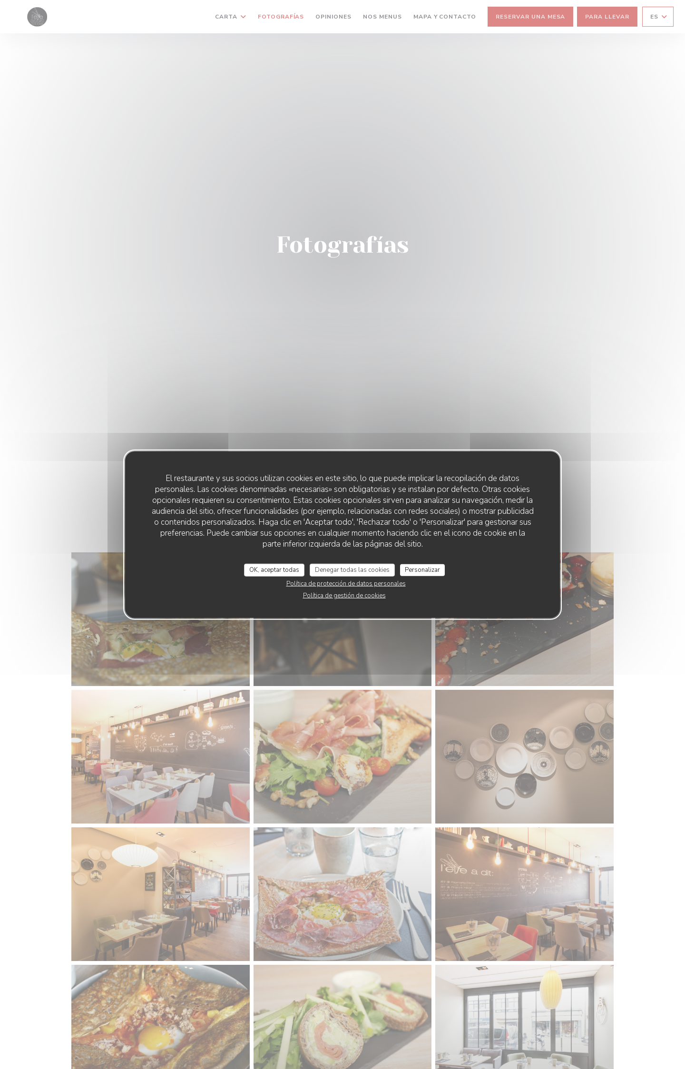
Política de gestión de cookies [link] (344, 595)
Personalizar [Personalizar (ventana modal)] (422, 569)
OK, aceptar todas (274, 569)
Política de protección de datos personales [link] (346, 583)
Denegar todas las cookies (352, 569)
